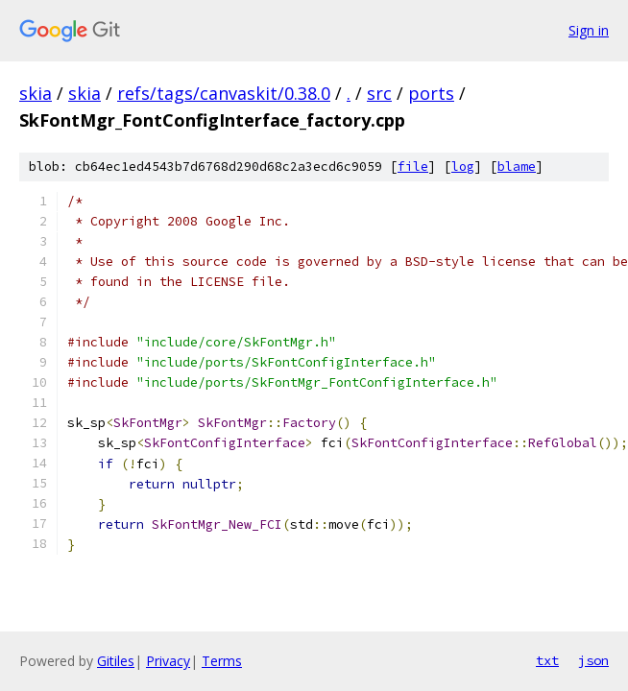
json (593, 660)
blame (516, 166)
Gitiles (115, 661)
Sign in (588, 30)
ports (431, 93)
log (462, 166)
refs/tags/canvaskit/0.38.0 (223, 93)
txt (547, 660)
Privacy (168, 661)
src (379, 93)
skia (35, 93)
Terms (222, 661)
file (413, 166)
